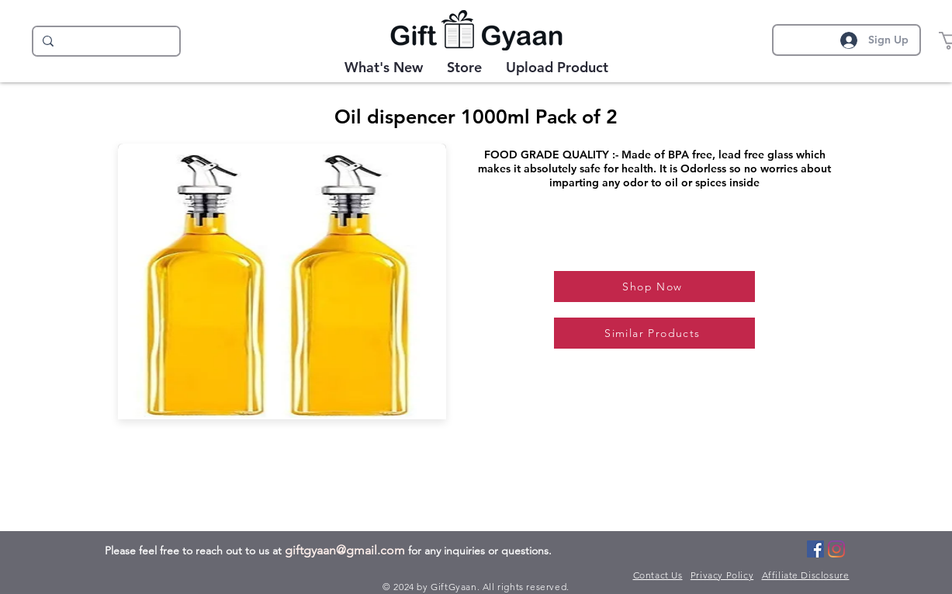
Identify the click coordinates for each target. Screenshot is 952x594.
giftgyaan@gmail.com (345, 550)
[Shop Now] (654, 286)
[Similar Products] (654, 333)
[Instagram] (836, 549)
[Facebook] (815, 549)
